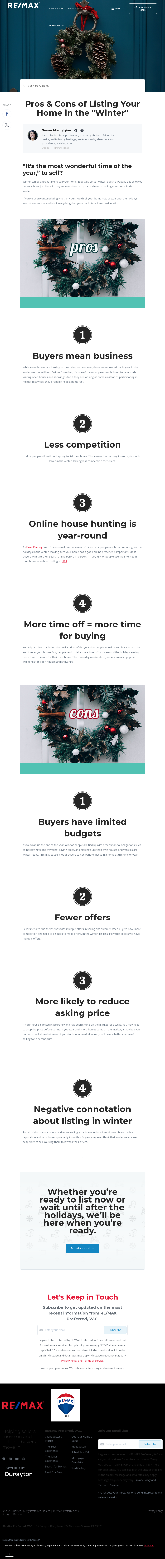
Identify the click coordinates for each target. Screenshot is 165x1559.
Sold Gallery (79, 1468)
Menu (116, 9)
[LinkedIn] (10, 1459)
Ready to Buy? (77, 8)
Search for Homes (56, 1466)
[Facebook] (3, 1459)
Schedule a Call (80, 1452)
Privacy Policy (155, 1511)
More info (149, 1545)
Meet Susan (79, 1446)
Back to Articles (38, 86)
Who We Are (56, 8)
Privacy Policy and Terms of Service (82, 1360)
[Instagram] (23, 1459)
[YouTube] (17, 1459)
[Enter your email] (73, 1330)
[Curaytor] (18, 1477)
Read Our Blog (54, 1472)
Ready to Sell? (58, 26)
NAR (64, 561)
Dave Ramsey (34, 547)
